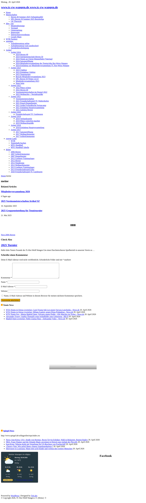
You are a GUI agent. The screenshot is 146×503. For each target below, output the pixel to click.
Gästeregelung (16, 30)
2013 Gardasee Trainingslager (22, 167)
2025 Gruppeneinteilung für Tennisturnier (21, 210)
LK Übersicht (16, 21)
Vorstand (14, 28)
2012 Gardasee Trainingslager (22, 158)
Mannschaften (11, 15)
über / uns (10, 23)
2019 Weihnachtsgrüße (25, 123)
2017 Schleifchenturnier (25, 136)
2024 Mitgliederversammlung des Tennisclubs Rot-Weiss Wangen (42, 63)
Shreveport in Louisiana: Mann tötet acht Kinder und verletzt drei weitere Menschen (39, 452)
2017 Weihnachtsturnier (25, 134)
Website (4, 294)
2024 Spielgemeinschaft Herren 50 (29, 57)
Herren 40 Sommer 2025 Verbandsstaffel (27, 17)
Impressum (15, 32)
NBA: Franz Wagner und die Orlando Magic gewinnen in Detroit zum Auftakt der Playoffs (41, 445)
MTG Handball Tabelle (20, 147)
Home (8, 12)
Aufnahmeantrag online (20, 43)
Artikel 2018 (16, 125)
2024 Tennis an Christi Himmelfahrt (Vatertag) (34, 59)
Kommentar (6, 281)
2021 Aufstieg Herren (24, 110)
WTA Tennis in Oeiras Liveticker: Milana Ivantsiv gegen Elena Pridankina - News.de (39, 315)
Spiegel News (8, 434)
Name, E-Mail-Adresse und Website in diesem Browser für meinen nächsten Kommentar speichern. (43, 299)
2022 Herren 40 (22, 90)
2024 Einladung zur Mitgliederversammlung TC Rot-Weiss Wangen (42, 66)
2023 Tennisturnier (23, 74)
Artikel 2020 (16, 112)
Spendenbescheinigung (20, 48)
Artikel (8, 50)
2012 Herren (16, 161)
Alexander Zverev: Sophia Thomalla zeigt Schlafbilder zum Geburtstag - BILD (37, 319)
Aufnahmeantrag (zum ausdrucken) (25, 46)
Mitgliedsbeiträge (18, 26)
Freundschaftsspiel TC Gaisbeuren (29, 114)
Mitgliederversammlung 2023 (27, 81)
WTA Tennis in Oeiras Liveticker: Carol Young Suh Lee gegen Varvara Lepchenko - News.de (42, 313)
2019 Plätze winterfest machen (28, 121)
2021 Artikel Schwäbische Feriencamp (31, 105)
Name (4, 285)
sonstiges (9, 41)
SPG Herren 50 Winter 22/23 (27, 79)
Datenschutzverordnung (20, 35)
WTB (13, 141)
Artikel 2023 (16, 68)
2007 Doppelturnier (18, 156)
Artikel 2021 (16, 96)
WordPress (15, 499)
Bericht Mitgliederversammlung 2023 (30, 77)
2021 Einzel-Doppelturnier (26, 103)
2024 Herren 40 (22, 54)
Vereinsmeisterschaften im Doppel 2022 (31, 92)
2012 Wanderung (17, 163)
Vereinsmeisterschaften (25, 99)
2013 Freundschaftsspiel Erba (22, 169)
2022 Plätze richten (23, 88)
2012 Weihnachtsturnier (20, 165)
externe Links (11, 139)
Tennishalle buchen (18, 143)
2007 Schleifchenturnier (20, 154)
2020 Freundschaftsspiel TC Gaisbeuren (26, 172)
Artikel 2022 (16, 85)
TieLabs (34, 499)
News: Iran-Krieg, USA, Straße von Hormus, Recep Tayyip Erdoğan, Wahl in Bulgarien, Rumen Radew (47, 443)
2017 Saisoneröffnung (24, 132)
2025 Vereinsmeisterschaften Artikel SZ (20, 201)
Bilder (8, 150)
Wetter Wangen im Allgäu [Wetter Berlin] (19, 457)
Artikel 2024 (16, 52)
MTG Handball (17, 145)
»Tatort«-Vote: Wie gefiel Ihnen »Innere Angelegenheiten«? (29, 449)
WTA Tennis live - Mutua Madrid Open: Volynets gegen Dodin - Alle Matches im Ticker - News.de (45, 317)
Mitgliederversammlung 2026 (15, 191)
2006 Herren (16, 152)
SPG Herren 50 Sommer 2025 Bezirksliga (27, 19)
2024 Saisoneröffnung (24, 61)
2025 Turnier (9, 245)
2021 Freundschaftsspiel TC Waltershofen (32, 101)
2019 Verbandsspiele (24, 119)
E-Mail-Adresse (8, 289)
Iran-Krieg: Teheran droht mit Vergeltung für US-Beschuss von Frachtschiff (36, 447)
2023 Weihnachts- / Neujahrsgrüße (29, 94)
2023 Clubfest (21, 70)
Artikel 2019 (16, 116)
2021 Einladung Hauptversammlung (30, 108)
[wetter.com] (8, 483)
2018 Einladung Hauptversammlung (30, 127)
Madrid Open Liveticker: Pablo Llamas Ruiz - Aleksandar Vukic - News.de (35, 322)
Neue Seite (20, 83)
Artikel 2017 (16, 130)
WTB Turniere (11, 39)
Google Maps (16, 37)
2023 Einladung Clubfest (25, 72)
